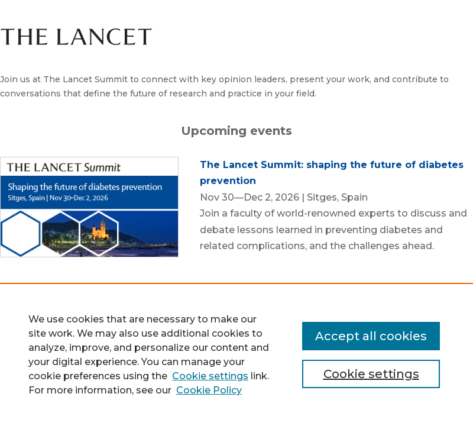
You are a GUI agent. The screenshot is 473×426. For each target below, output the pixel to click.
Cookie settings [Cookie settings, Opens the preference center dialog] (371, 374)
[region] (236, 354)
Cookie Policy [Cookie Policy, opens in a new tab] (209, 390)
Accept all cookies (371, 336)
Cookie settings (210, 376)
